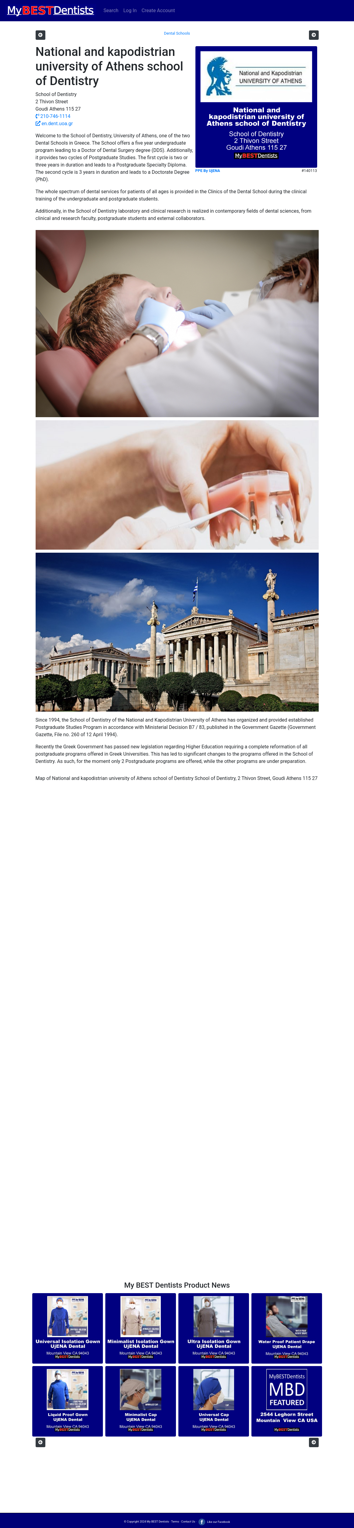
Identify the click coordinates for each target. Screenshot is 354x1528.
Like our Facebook (213, 1521)
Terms (175, 1521)
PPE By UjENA (207, 170)
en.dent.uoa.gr (54, 123)
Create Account (158, 10)
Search (110, 10)
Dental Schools (177, 33)
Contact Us (188, 1521)
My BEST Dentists (158, 1521)
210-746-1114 (53, 116)
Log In (130, 10)
